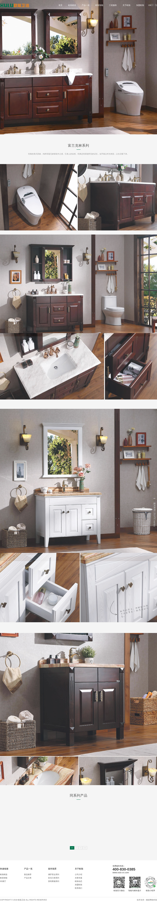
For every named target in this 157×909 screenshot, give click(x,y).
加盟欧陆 (140, 5)
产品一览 (86, 5)
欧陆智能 (99, 5)
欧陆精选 (72, 5)
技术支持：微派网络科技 (147, 900)
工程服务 (113, 5)
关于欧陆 (126, 5)
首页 (60, 5)
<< (72, 848)
